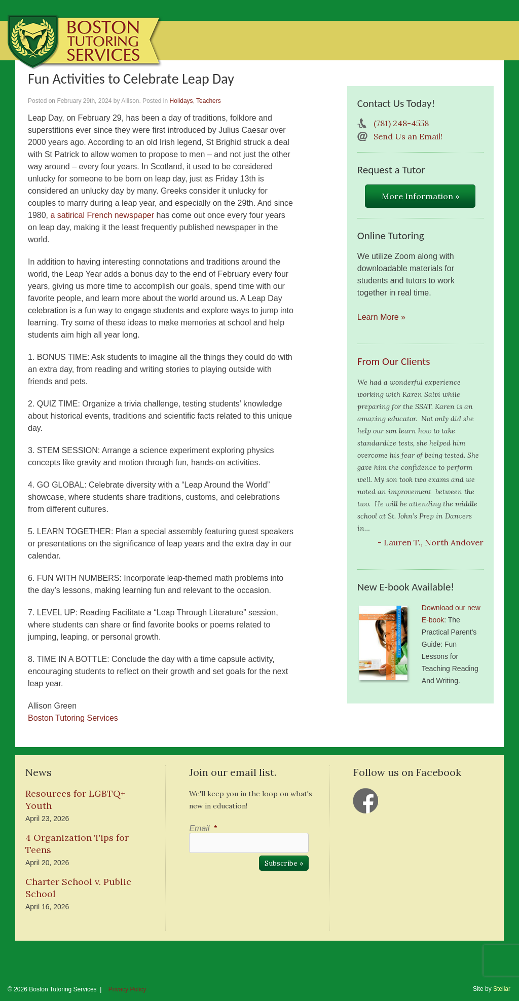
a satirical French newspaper (102, 215)
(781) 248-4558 (401, 123)
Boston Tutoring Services (73, 718)
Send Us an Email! (408, 136)
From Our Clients (393, 361)
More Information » (420, 196)
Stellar (501, 989)
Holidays (181, 100)
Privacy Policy (127, 989)
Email (202, 828)
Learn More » (381, 317)
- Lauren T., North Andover (431, 542)
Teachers (208, 100)
